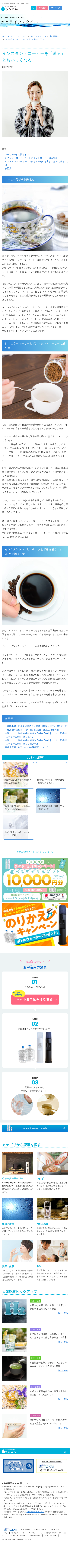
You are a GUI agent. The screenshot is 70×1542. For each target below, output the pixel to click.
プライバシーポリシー (16, 1535)
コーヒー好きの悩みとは (17, 154)
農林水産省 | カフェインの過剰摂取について (26, 747)
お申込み (42, 8)
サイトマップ (55, 1529)
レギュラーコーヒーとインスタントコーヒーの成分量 (31, 158)
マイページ (55, 8)
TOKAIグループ (40, 1529)
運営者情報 (25, 1529)
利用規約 (14, 1533)
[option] (18, 1466)
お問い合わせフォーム (35, 1512)
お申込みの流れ (50, 1535)
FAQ (5, 1533)
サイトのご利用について (32, 1533)
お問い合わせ (35, 1535)
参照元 (8, 168)
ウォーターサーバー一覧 (35, 1128)
